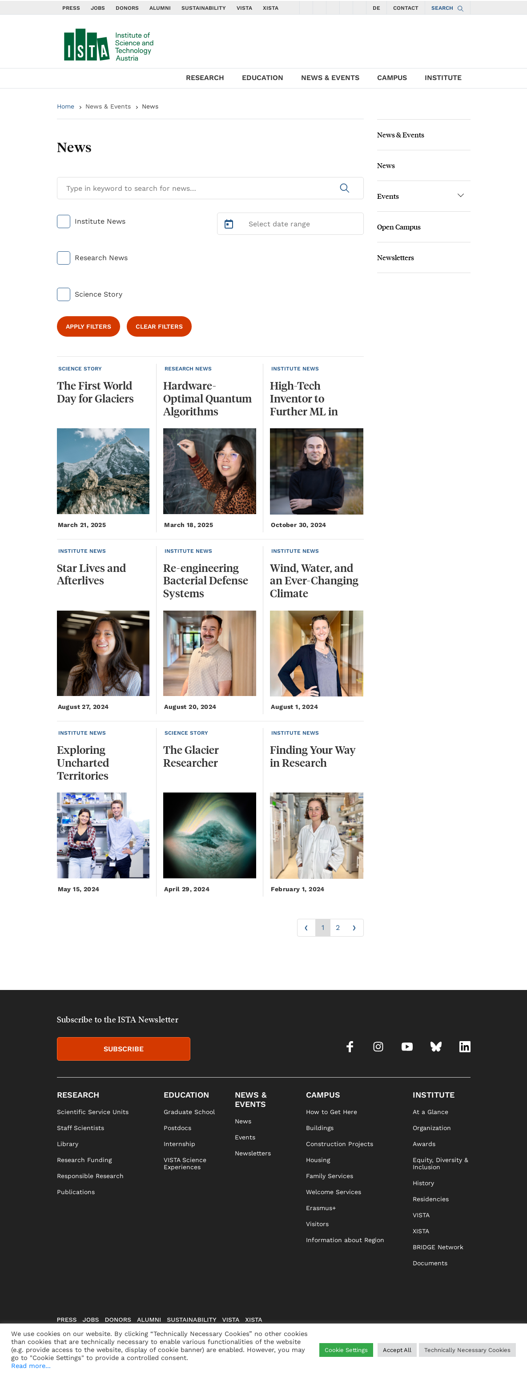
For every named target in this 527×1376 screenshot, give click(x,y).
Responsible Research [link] (90, 1175)
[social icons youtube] (332, 7)
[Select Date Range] (290, 224)
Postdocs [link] (177, 1127)
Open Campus (399, 226)
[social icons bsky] (346, 7)
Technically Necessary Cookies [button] (467, 1350)
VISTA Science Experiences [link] (185, 1163)
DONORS (127, 8)
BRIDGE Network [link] (438, 1247)
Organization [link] (432, 1127)
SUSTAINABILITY (203, 8)
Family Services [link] (329, 1175)
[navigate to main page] (108, 42)
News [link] (243, 1121)
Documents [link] (430, 1263)
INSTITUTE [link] (434, 1094)
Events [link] (245, 1137)
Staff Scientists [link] (80, 1127)
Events (388, 196)
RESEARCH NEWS (188, 369)
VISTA (244, 8)
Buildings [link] (320, 1127)
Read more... (31, 1366)
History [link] (423, 1183)
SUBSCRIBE (124, 1049)
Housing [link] (318, 1159)
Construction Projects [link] (339, 1143)
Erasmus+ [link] (321, 1207)
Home (65, 106)
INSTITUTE (443, 77)
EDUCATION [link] (186, 1094)
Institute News (100, 221)
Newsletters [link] (253, 1153)
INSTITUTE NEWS (295, 369)
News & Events (108, 106)
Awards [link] (424, 1143)
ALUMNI (160, 8)
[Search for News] (210, 188)
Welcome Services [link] (333, 1191)
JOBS (98, 8)
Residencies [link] (431, 1199)
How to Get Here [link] (331, 1111)
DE (376, 8)
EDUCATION (262, 77)
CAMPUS (392, 77)
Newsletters (395, 257)
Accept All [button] (397, 1350)
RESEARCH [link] (78, 1094)
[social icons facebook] (306, 7)
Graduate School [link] (189, 1111)
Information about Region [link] (345, 1239)
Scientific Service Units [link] (93, 1111)
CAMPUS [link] (323, 1094)
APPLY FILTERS (88, 326)
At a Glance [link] (430, 1111)
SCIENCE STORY (80, 369)
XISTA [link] (421, 1231)
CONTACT (405, 8)
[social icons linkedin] (359, 7)
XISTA (270, 8)
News (150, 106)
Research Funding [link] (84, 1159)
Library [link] (67, 1143)
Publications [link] (76, 1191)
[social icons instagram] (319, 7)
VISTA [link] (421, 1215)
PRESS (71, 8)
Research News (101, 257)
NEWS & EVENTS (330, 77)
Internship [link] (179, 1143)
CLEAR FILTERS (159, 326)
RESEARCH (205, 77)
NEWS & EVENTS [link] (250, 1099)
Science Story (98, 294)
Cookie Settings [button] (346, 1350)
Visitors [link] (317, 1223)
